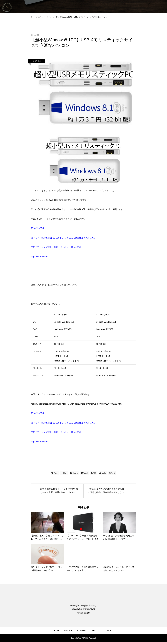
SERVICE (68, 631)
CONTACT (108, 631)
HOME (56, 631)
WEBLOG (95, 631)
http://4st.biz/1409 (39, 257)
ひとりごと (37, 61)
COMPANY (81, 631)
